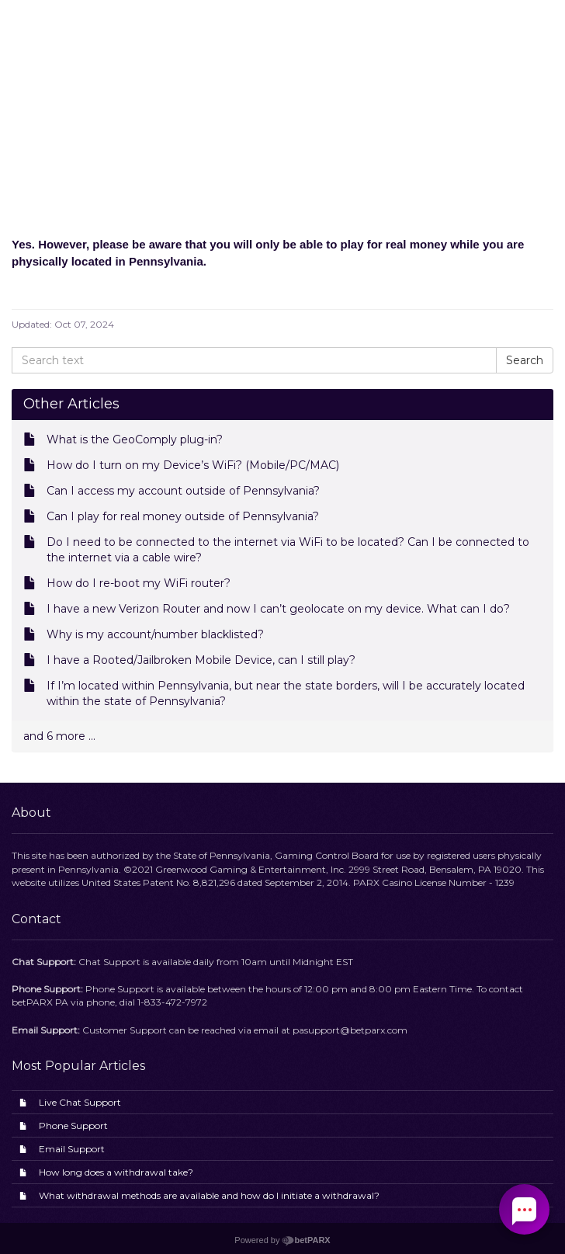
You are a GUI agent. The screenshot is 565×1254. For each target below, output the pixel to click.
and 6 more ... (59, 736)
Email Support (72, 1149)
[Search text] (254, 360)
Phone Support (73, 1125)
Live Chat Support (80, 1102)
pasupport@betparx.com (350, 1030)
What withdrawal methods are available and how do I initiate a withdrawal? (209, 1195)
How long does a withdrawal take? (116, 1172)
